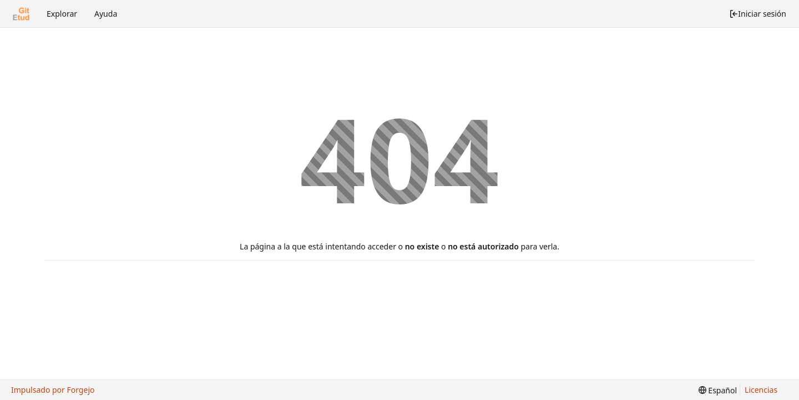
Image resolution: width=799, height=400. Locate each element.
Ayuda (105, 13)
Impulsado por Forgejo (52, 389)
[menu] (718, 390)
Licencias (761, 389)
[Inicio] (21, 14)
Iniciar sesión (757, 13)
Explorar (62, 13)
